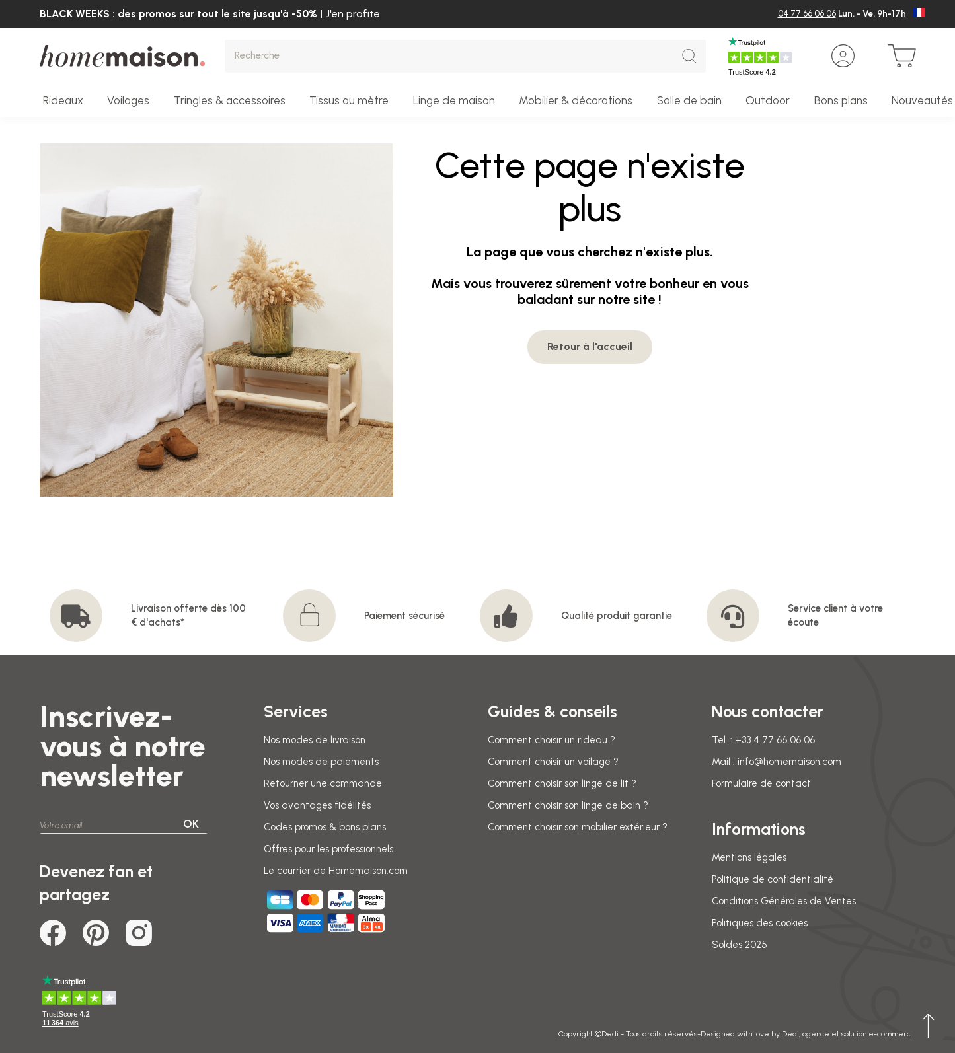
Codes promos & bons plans (325, 827)
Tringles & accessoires (230, 100)
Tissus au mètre (349, 100)
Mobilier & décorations (575, 100)
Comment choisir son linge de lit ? (562, 783)
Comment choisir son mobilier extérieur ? (578, 827)
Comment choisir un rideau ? (551, 740)
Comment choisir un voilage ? (553, 762)
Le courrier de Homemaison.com (336, 871)
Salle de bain (689, 100)
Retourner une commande (323, 783)
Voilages (128, 100)
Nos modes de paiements (321, 762)
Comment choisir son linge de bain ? (568, 805)
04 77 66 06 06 (807, 13)
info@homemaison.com (789, 762)
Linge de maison (454, 100)
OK (191, 824)
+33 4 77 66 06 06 (775, 740)
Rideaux (63, 100)
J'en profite (352, 13)
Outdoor (767, 100)
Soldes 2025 (739, 945)
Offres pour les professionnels (328, 849)
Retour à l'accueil (589, 346)
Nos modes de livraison (314, 740)
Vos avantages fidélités (317, 805)
